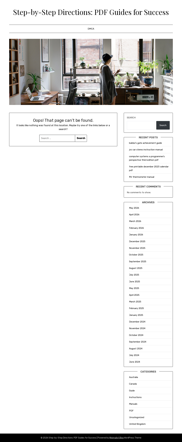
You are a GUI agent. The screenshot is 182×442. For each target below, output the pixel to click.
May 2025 (134, 288)
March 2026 (135, 221)
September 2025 (137, 261)
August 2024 (135, 348)
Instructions (135, 397)
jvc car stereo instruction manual (146, 149)
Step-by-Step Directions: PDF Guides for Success (91, 12)
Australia (133, 377)
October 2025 (136, 254)
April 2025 (134, 295)
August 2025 (135, 268)
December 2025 (137, 241)
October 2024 (136, 335)
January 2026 (136, 234)
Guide (132, 390)
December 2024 (137, 321)
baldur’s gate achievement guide (145, 143)
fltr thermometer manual (141, 177)
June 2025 (134, 281)
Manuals (133, 404)
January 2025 (136, 315)
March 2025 (135, 301)
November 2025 (137, 248)
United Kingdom (137, 424)
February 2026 (136, 228)
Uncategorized (136, 417)
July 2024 (134, 355)
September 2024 (137, 341)
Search (131, 117)
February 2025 (136, 308)
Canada (133, 384)
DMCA (91, 28)
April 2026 (134, 214)
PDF (131, 410)
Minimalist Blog (116, 438)
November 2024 (137, 328)
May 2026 (134, 208)
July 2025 (134, 274)
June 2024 (134, 362)
